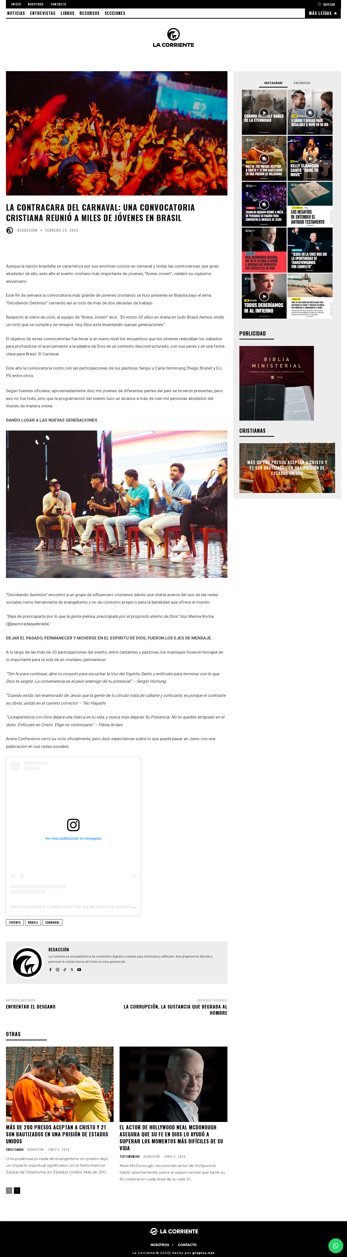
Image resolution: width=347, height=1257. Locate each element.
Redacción (27, 230)
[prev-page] (9, 1190)
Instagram (273, 83)
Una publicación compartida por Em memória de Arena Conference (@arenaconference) (107, 907)
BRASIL (33, 922)
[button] (326, 4)
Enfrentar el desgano (31, 1006)
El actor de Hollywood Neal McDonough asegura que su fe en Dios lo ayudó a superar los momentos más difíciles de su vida (171, 1137)
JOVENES (15, 922)
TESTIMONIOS (130, 1156)
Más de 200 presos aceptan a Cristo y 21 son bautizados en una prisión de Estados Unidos (57, 1134)
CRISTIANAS (15, 1149)
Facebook (302, 83)
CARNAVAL (52, 922)
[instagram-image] (264, 112)
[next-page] (17, 1190)
